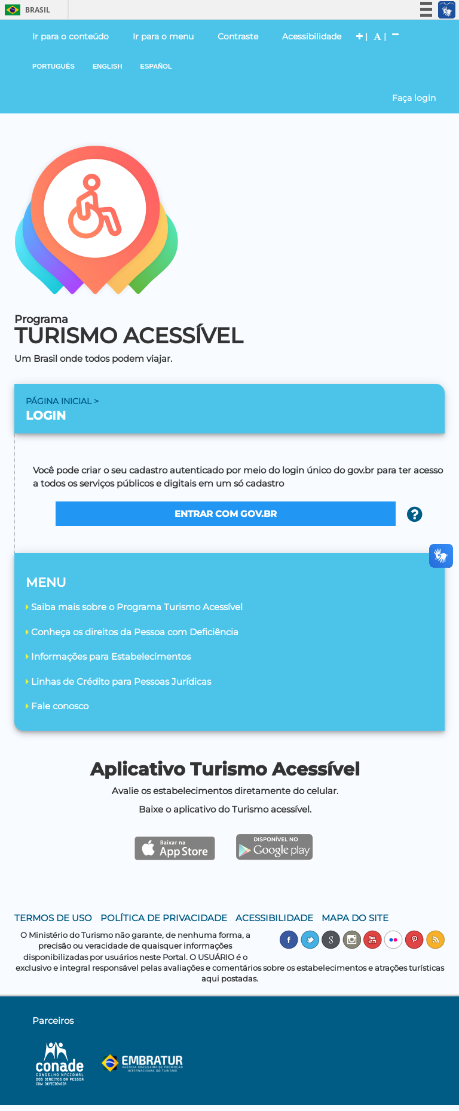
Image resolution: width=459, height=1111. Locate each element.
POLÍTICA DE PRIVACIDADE (163, 918)
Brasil (25, 10)
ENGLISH (108, 66)
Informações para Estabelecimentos (108, 656)
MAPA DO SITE (355, 918)
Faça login (414, 98)
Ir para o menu (163, 36)
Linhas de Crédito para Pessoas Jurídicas (118, 681)
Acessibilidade (311, 36)
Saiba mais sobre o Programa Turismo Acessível (134, 607)
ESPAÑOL (156, 66)
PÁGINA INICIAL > (62, 401)
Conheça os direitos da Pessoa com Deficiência (132, 632)
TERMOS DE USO (53, 918)
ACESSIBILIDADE (274, 918)
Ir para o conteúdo (70, 36)
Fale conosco (57, 706)
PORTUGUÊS (53, 66)
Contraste (238, 36)
